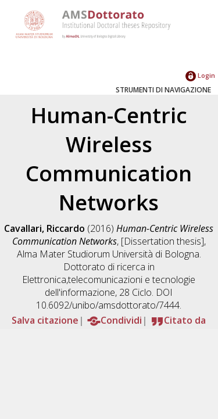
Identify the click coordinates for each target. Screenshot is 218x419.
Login (200, 75)
